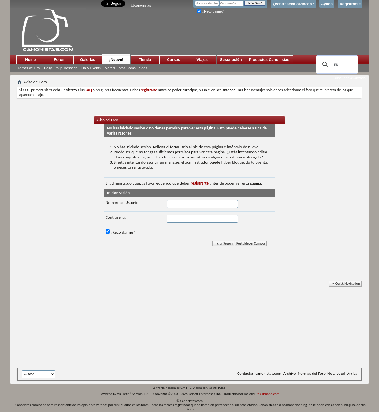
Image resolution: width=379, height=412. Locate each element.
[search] (336, 64)
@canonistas (141, 5)
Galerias (87, 60)
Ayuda (327, 4)
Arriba (352, 373)
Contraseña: (116, 217)
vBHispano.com (268, 394)
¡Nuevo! (116, 60)
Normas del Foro (312, 373)
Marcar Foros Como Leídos (126, 68)
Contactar (245, 373)
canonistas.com (268, 373)
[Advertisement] (173, 325)
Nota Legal (336, 373)
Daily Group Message (61, 68)
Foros (59, 60)
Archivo (289, 373)
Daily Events (91, 68)
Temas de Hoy (29, 68)
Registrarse (350, 4)
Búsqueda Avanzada (350, 78)
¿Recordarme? (210, 11)
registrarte (200, 183)
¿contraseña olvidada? (293, 4)
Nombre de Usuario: (123, 202)
